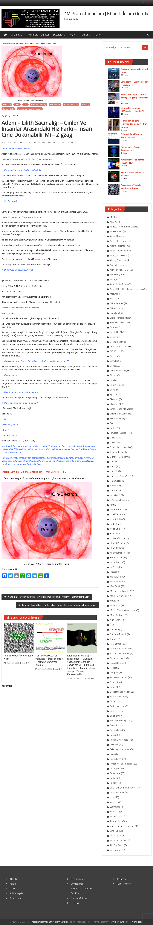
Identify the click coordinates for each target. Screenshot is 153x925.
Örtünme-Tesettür (118, 634)
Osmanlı (114, 639)
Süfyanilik (114, 730)
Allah (112, 279)
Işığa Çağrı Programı (119, 500)
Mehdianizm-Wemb (119, 591)
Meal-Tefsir (115, 586)
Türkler (113, 783)
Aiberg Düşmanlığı (118, 241)
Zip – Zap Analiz (117, 835)
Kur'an (113, 567)
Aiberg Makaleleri (118, 255)
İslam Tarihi (115, 509)
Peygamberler (116, 658)
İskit (112, 505)
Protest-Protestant (118, 677)
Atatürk (113, 294)
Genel (112, 442)
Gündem (114, 461)
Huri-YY (113, 490)
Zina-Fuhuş (115, 831)
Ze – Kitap (75, 893)
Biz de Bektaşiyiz (117, 322)
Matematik (115, 581)
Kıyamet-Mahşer (117, 553)
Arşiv (72, 34)
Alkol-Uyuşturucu (118, 274)
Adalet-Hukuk (116, 231)
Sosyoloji (114, 725)
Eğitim (113, 394)
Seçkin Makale (117, 696)
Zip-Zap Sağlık (117, 845)
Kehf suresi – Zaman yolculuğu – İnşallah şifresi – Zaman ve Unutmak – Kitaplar (49, 660)
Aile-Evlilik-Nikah (117, 265)
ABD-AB (113, 222)
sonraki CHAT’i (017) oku (54, 472)
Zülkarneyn (115, 850)
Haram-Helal (116, 481)
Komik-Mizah (116, 557)
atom (44, 142)
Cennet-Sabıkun (117, 342)
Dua (112, 380)
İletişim (98, 34)
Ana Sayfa (16, 34)
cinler (49, 142)
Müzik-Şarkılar (116, 615)
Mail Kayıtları (116, 577)
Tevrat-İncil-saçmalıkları (121, 764)
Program (114, 672)
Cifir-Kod (114, 351)
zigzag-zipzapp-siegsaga (29, 109)
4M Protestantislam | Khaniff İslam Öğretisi (107, 13)
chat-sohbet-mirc (118, 346)
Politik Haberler (117, 663)
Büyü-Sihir (115, 332)
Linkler (84, 34)
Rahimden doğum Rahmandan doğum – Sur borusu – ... (134, 123)
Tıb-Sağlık (114, 768)
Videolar (114, 802)
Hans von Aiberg (38, 104)
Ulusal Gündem (117, 792)
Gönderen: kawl (10, 142)
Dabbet (113, 366)
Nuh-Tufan (115, 620)
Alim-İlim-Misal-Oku (119, 270)
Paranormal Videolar (120, 653)
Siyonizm (114, 716)
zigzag (73, 142)
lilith (58, 142)
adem (39, 142)
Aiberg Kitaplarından (119, 250)
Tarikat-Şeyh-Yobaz (119, 740)
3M (111, 217)
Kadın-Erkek (115, 529)
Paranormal (55, 104)
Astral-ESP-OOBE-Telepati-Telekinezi (127, 289)
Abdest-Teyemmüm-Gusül (122, 227)
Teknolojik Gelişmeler (120, 749)
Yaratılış (85, 104)
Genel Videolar (117, 452)
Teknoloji (114, 744)
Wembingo (115, 807)
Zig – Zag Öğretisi (79, 898)
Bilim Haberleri (117, 303)
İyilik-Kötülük (116, 519)
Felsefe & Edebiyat (118, 418)
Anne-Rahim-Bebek (119, 284)
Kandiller (114, 533)
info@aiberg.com (10, 464)
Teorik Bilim (115, 754)
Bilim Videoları (116, 308)
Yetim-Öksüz (116, 816)
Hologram (115, 485)
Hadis (113, 466)
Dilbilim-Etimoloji (118, 370)
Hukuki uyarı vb (123, 884)
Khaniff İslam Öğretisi (38, 34)
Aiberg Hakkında (117, 246)
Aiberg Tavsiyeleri (118, 260)
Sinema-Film (116, 711)
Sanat (113, 687)
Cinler (17, 104)
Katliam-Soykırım (118, 538)
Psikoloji (114, 682)
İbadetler (114, 495)
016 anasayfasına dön (31, 472)
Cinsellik (114, 361)
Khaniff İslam (116, 548)
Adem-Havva (116, 236)
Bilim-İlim (7, 104)
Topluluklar (115, 773)
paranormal (64, 142)
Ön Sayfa (114, 629)
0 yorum (25, 142)
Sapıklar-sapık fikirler (120, 692)
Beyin (112, 298)
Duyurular (58, 34)
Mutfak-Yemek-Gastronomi (123, 610)
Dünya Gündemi (117, 385)
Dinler (112, 375)
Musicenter (115, 605)
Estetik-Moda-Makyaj (120, 409)
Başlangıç (121, 879)
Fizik (25, 104)
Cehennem (115, 337)
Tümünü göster (78, 879)
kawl (23, 663)
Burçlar (113, 327)
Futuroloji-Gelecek (118, 433)
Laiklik (113, 572)
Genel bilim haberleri (119, 447)
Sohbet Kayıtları (71, 104)
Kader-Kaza (115, 524)
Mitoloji (113, 601)
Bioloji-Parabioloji (118, 318)
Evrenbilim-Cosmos (119, 414)
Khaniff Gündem (117, 543)
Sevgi (112, 701)
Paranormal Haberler (120, 648)
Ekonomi (114, 399)
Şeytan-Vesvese (117, 706)
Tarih (112, 735)
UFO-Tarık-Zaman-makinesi (123, 788)
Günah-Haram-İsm (119, 457)
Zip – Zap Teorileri (118, 840)
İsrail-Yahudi (116, 514)
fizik (53, 142)
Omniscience (77, 884)
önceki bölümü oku (10, 472)
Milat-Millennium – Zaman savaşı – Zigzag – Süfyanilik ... (134, 97)
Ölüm (112, 625)
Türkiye (113, 778)
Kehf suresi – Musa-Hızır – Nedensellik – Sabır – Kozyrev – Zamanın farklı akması (56, 605)
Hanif (112, 471)
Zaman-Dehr (8, 109)
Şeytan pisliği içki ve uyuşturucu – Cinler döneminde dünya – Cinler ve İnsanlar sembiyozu (47, 597)
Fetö (112, 423)
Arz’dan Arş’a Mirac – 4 (81, 888)
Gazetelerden (116, 438)
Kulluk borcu (116, 562)
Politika (113, 668)
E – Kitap (75, 903)
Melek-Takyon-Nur (118, 596)
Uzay (112, 797)
